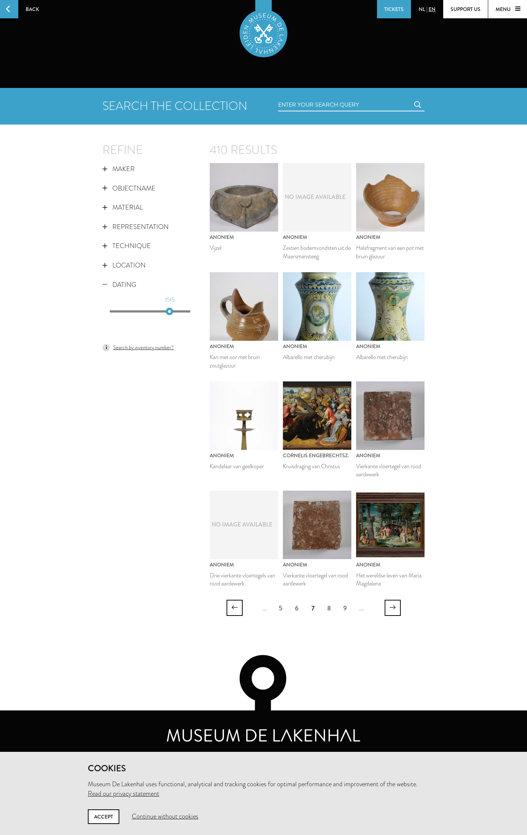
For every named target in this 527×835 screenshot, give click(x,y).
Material (122, 207)
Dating (119, 284)
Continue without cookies (165, 816)
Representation (135, 227)
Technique (126, 246)
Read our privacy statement (123, 793)
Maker (118, 169)
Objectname (129, 188)
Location (124, 265)
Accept (103, 816)
